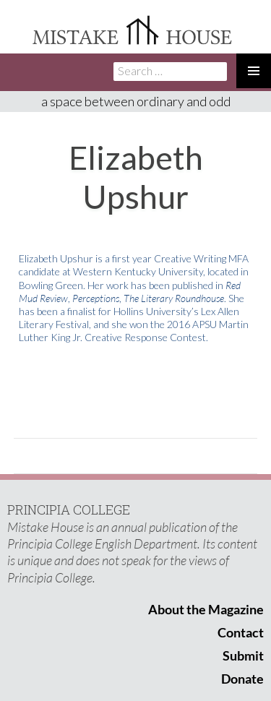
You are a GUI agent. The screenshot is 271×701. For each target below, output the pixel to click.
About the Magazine (206, 609)
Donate (242, 679)
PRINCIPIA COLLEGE (68, 509)
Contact (241, 632)
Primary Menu (253, 70)
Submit (243, 655)
